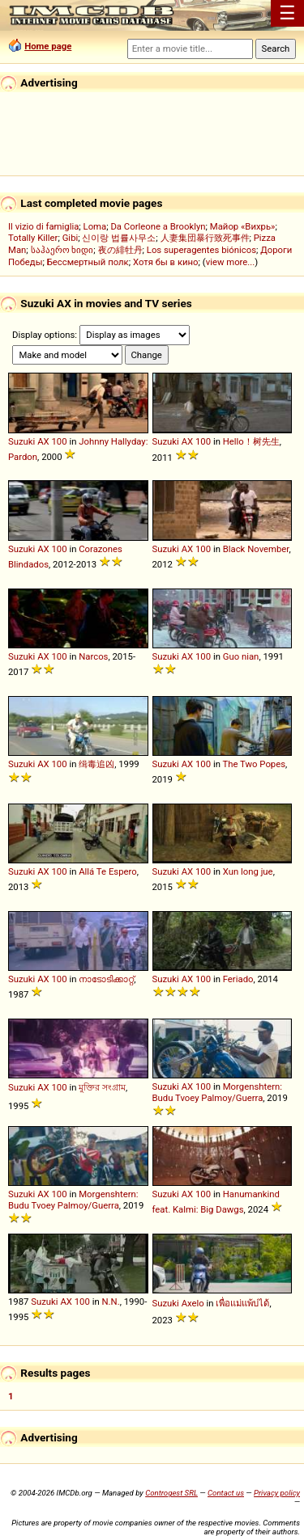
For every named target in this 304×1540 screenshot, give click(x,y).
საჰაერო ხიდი (62, 249)
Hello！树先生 (251, 441)
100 (58, 441)
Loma (95, 226)
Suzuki (21, 441)
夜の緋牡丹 (120, 249)
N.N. (111, 1301)
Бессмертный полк (88, 262)
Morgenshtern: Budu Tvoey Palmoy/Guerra (217, 1092)
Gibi (70, 237)
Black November (256, 549)
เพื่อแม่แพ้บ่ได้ (242, 1303)
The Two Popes (254, 764)
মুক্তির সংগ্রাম (102, 1087)
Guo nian (241, 656)
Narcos (93, 656)
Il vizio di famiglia (43, 226)
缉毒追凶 (96, 764)
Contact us (226, 1492)
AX (43, 441)
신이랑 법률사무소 (119, 237)
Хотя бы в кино (166, 262)
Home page (47, 46)
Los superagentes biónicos (201, 249)
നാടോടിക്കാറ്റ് (106, 979)
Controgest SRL (171, 1492)
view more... (230, 262)
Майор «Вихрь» (243, 226)
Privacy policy (277, 1492)
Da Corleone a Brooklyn (157, 226)
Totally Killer (33, 237)
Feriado (238, 979)
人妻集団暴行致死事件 (205, 237)
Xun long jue (248, 871)
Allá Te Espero (108, 871)
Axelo (193, 1303)
